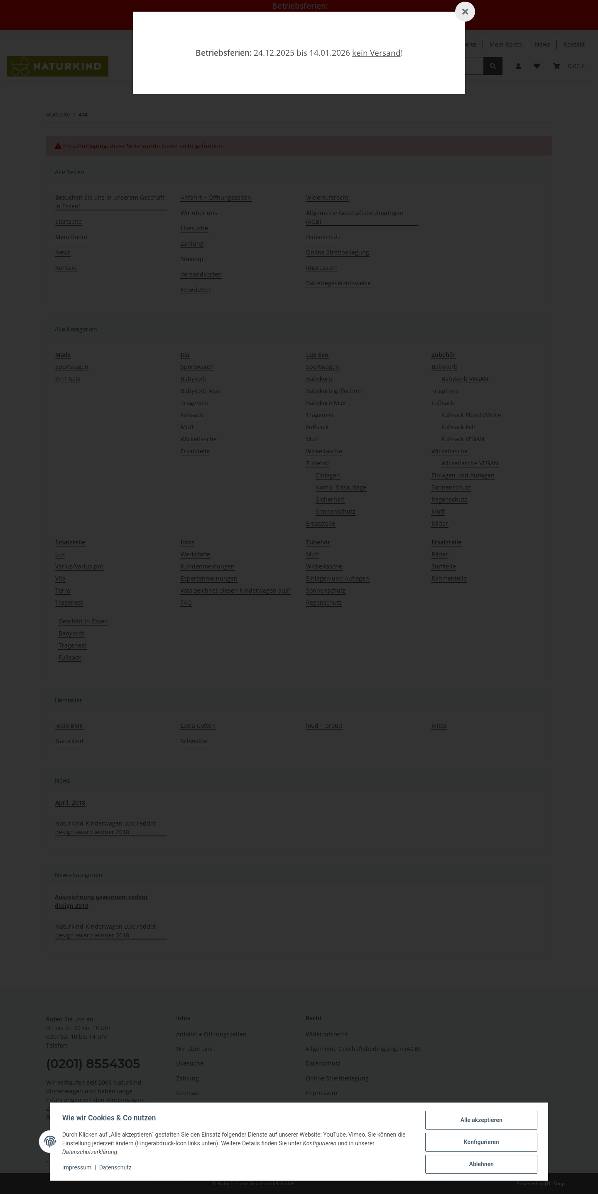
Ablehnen (480, 1164)
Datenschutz (116, 1168)
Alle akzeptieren (480, 1121)
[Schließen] (465, 12)
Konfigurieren (480, 1143)
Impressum (78, 1168)
